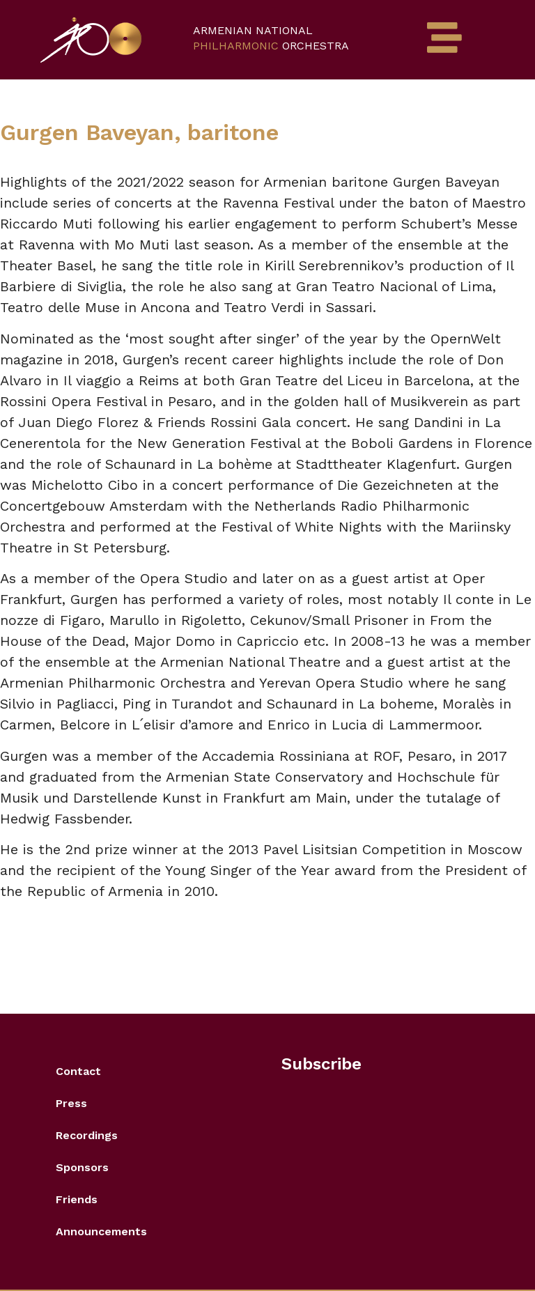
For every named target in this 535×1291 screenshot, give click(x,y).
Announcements (101, 1231)
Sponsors (82, 1167)
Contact (78, 1071)
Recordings (87, 1135)
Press (71, 1103)
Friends (77, 1199)
